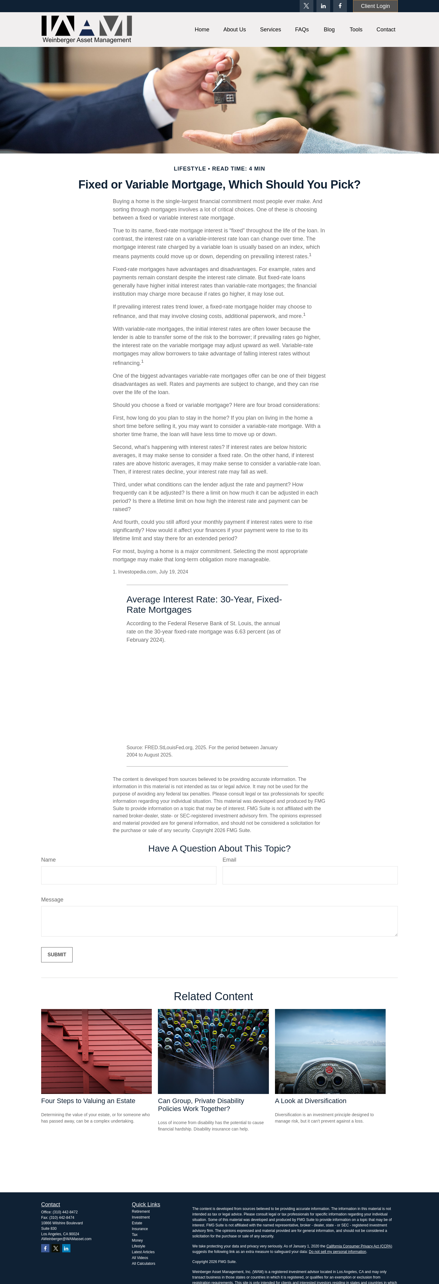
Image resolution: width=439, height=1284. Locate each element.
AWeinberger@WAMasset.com (66, 1239)
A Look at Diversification (311, 1101)
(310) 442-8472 (65, 1212)
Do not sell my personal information (337, 1252)
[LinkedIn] (323, 6)
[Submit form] (57, 954)
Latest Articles (143, 1252)
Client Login (375, 6)
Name (48, 860)
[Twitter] (306, 6)
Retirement (141, 1211)
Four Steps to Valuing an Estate (88, 1101)
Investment (141, 1217)
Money (137, 1240)
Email (229, 860)
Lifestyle (138, 1246)
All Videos (140, 1258)
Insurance (140, 1229)
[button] (202, 29)
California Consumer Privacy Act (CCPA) (359, 1246)
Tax (135, 1235)
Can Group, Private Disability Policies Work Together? (201, 1105)
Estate (137, 1223)
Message (52, 900)
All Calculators (143, 1263)
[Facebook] (340, 6)
